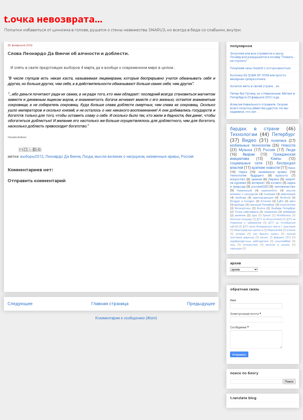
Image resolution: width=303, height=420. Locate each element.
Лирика (273, 179)
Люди (87, 156)
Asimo (261, 208)
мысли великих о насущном (119, 156)
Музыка (245, 150)
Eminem (266, 201)
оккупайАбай (282, 241)
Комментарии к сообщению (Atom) (126, 318)
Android (285, 197)
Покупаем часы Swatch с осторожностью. (260, 68)
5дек (254, 215)
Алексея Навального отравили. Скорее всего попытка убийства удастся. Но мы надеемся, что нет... (259, 108)
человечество (284, 186)
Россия (187, 156)
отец (232, 244)
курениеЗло (269, 190)
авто (292, 201)
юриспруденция (263, 197)
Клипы (276, 159)
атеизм (291, 230)
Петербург (283, 134)
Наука (243, 172)
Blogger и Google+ (242, 201)
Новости (288, 145)
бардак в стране (254, 128)
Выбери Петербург (283, 208)
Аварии (249, 154)
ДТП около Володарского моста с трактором (269, 226)
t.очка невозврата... (53, 18)
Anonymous (243, 208)
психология (287, 204)
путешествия (250, 244)
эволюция (236, 248)
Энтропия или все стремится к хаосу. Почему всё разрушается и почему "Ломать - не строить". (262, 57)
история (240, 233)
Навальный (244, 190)
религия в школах (278, 244)
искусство (237, 179)
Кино (291, 168)
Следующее (20, 303)
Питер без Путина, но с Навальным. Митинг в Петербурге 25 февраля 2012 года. (262, 95)
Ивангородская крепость (248, 230)
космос (276, 183)
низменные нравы (162, 156)
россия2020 (259, 186)
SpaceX (267, 215)
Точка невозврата (246, 211)
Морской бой (275, 230)
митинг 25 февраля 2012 (275, 237)
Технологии (243, 134)
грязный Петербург (262, 204)
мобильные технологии (250, 145)
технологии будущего (247, 175)
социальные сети (246, 163)
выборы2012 (32, 156)
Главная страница (110, 303)
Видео (249, 140)
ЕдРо (280, 201)
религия (240, 215)
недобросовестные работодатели (249, 241)
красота (282, 175)
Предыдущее (201, 303)
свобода (240, 197)
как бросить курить (266, 233)
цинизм (257, 179)
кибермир (289, 211)
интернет (258, 183)
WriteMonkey (284, 215)
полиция (269, 194)
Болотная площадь (241, 219)
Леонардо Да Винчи (62, 156)
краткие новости (266, 168)
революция (288, 194)
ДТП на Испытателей (269, 219)
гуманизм (270, 211)
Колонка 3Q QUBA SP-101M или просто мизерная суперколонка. (258, 77)
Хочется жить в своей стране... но (254, 86)
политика (278, 141)
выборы (239, 204)
